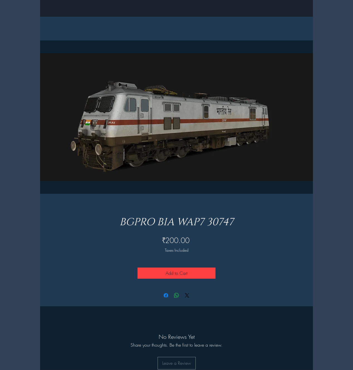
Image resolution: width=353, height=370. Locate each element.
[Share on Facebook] (166, 295)
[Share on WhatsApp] (176, 295)
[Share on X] (187, 295)
